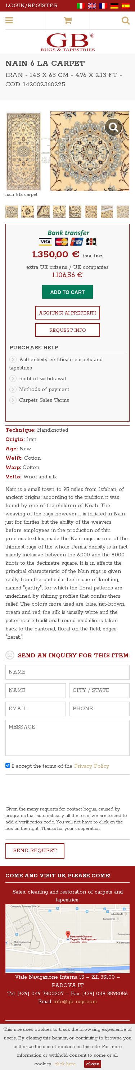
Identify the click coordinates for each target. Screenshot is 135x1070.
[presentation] (60, 792)
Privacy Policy (91, 766)
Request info (67, 330)
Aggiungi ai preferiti (67, 313)
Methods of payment (44, 389)
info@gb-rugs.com (75, 1001)
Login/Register (31, 5)
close (92, 1064)
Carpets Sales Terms (44, 400)
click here (65, 1064)
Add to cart (67, 292)
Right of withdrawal (42, 379)
